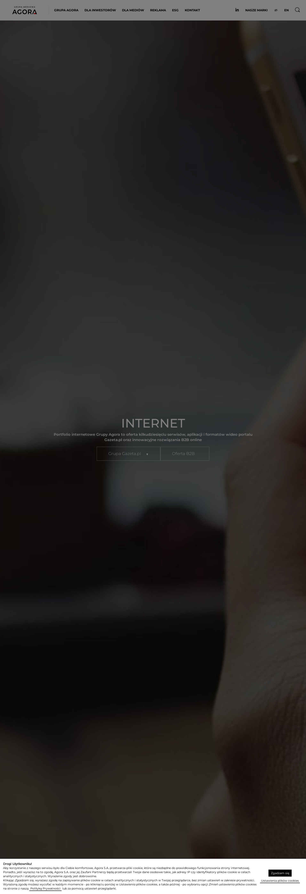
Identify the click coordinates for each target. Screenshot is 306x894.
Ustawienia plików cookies (280, 881)
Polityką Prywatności (45, 888)
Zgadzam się (280, 873)
